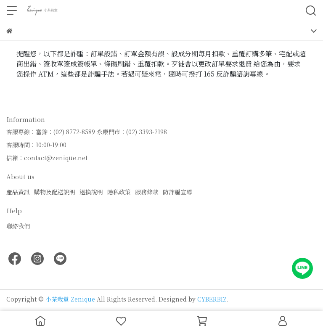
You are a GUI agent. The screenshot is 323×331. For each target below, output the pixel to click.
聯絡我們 (18, 226)
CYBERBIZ (212, 299)
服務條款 (147, 192)
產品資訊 (18, 192)
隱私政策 (119, 192)
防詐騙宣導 (177, 192)
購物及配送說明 (54, 192)
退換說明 (91, 192)
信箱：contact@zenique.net (46, 158)
